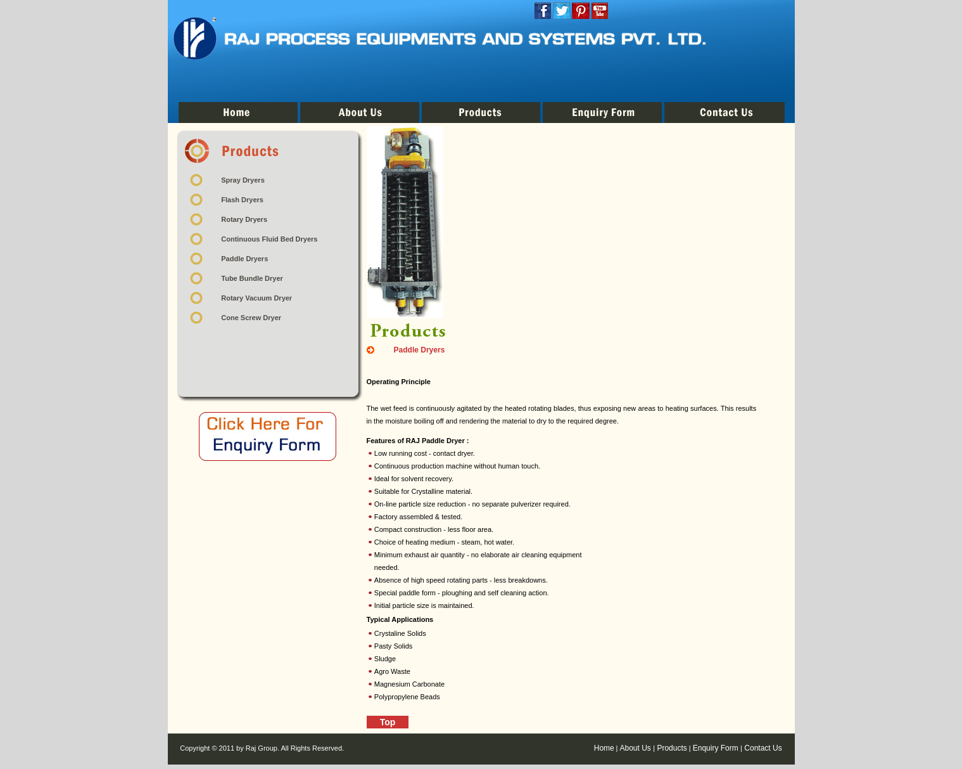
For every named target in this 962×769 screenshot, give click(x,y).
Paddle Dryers (244, 258)
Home (604, 748)
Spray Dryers (243, 180)
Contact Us (762, 748)
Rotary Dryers (244, 219)
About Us (637, 748)
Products (671, 748)
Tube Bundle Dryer (252, 278)
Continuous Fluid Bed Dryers (269, 239)
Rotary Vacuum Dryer (256, 298)
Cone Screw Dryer (251, 317)
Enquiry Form (716, 748)
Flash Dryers (242, 200)
